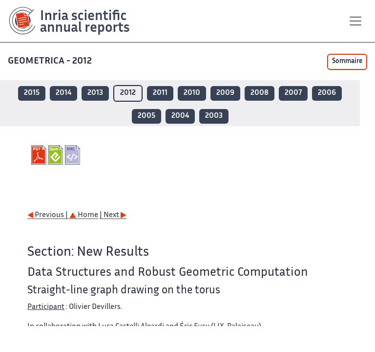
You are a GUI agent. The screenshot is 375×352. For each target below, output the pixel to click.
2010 (192, 93)
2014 (63, 93)
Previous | (48, 215)
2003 (214, 116)
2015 (32, 93)
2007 (293, 93)
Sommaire (347, 62)
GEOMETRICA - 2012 (51, 61)
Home (83, 215)
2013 (95, 93)
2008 (259, 93)
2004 (180, 116)
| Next (113, 215)
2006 (327, 93)
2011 (160, 93)
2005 (146, 116)
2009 (225, 93)
